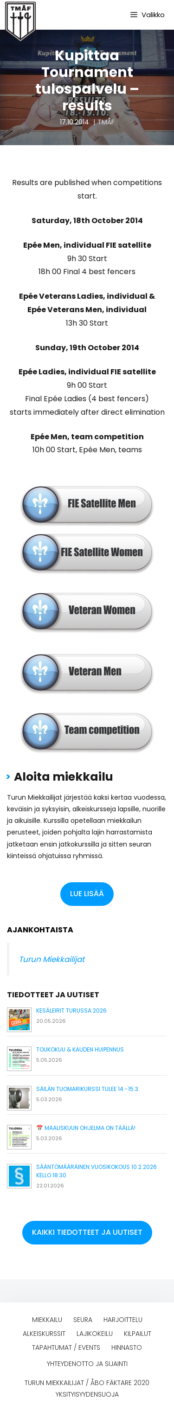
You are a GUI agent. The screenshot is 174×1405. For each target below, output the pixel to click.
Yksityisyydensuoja (87, 1394)
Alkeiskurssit (44, 1333)
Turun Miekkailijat (51, 959)
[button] (87, 894)
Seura (82, 1319)
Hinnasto (126, 1347)
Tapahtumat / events (66, 1347)
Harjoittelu (122, 1319)
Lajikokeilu (95, 1333)
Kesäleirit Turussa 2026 (71, 1010)
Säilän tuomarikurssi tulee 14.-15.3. (88, 1089)
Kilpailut (137, 1333)
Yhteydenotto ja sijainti (87, 1363)
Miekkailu (47, 1319)
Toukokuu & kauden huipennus (80, 1049)
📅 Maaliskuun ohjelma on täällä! (85, 1128)
